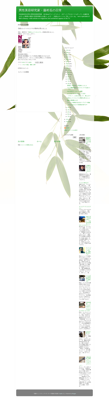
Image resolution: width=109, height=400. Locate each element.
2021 (67, 50)
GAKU (67, 128)
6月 (68, 83)
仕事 (34, 64)
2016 (67, 59)
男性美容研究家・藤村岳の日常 (40, 10)
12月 (68, 70)
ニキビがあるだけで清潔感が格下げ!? (77, 104)
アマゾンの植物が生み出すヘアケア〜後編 (78, 102)
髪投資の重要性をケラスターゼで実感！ (88, 140)
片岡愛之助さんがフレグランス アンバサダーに (88, 169)
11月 (68, 72)
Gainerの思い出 (88, 332)
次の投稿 (21, 141)
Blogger (74, 393)
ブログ (24, 64)
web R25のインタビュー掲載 (74, 91)
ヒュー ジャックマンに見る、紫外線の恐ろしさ (88, 251)
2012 (67, 68)
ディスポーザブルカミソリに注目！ (76, 93)
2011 (67, 119)
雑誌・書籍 (29, 64)
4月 (68, 109)
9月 (68, 76)
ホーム (39, 141)
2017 (67, 57)
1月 (68, 116)
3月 (68, 112)
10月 (68, 74)
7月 (68, 81)
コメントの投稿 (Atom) (27, 145)
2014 (67, 63)
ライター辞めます (84, 182)
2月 (68, 114)
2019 (67, 52)
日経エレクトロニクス (34, 32)
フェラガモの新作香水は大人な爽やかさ (88, 278)
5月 (68, 107)
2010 (67, 121)
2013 (67, 66)
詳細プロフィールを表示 (70, 130)
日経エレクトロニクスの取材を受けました (78, 98)
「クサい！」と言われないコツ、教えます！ (79, 95)
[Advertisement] (39, 126)
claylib (60, 393)
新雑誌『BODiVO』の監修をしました (77, 85)
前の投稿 (57, 141)
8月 (68, 79)
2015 (67, 61)
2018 (67, 54)
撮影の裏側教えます (72, 100)
